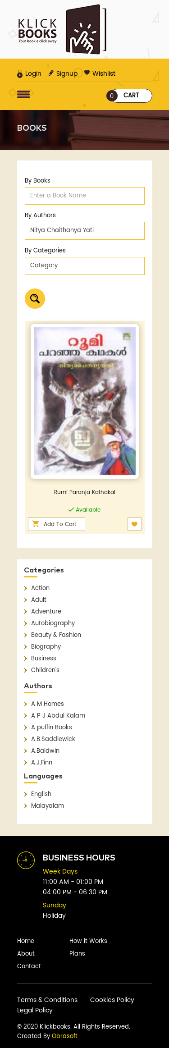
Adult (38, 600)
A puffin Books (51, 727)
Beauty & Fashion (56, 635)
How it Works (88, 941)
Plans (77, 954)
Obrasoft (65, 1036)
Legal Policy (35, 1010)
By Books (37, 181)
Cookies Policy (112, 1000)
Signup (63, 73)
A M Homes (47, 704)
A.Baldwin (45, 751)
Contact (29, 966)
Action (40, 588)
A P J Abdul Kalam (58, 716)
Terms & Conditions (47, 1000)
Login (29, 73)
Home (25, 941)
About (26, 954)
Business (43, 659)
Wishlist (99, 73)
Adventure (46, 612)
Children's (45, 670)
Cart (124, 95)
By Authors (40, 215)
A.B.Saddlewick (53, 739)
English (41, 794)
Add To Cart (60, 524)
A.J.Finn (41, 763)
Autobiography (53, 623)
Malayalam (47, 806)
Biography (46, 647)
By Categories (45, 251)
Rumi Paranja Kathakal (84, 492)
